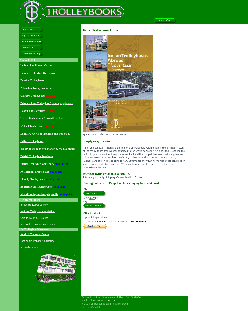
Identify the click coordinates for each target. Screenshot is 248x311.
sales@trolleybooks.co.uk (103, 300)
